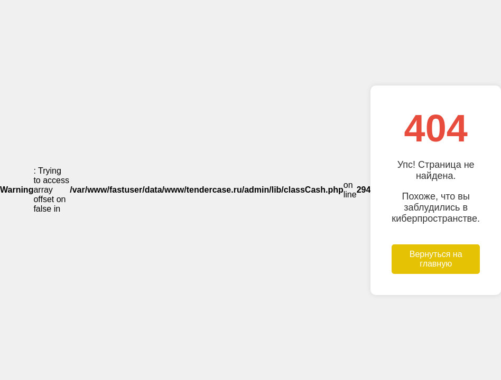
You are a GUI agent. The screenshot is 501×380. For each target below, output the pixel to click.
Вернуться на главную (436, 259)
